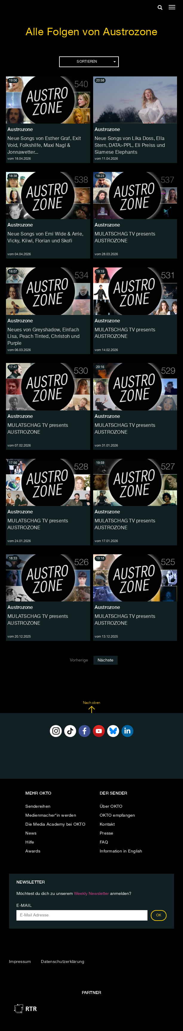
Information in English (121, 851)
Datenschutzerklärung (62, 962)
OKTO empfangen (117, 815)
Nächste (105, 660)
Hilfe (29, 842)
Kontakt (107, 824)
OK (159, 915)
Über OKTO (111, 806)
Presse (106, 833)
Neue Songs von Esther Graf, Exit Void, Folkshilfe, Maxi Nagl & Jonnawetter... (44, 145)
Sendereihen (37, 806)
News (30, 833)
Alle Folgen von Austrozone (91, 32)
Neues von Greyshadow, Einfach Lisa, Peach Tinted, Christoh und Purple (43, 337)
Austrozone (20, 129)
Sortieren (96, 62)
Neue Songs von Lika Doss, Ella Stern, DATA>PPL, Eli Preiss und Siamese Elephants (130, 145)
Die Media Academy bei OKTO (55, 824)
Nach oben (91, 707)
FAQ (104, 842)
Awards (32, 851)
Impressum (20, 962)
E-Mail (24, 906)
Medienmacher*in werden (50, 815)
